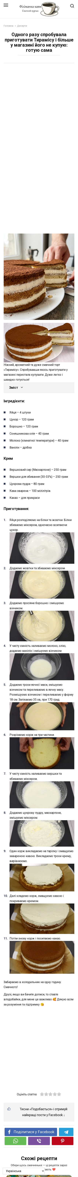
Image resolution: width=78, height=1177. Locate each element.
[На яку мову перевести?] (24, 1171)
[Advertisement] (39, 108)
